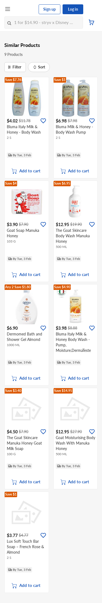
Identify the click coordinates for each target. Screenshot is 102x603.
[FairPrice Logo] (24, 9)
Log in (73, 9)
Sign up (49, 9)
